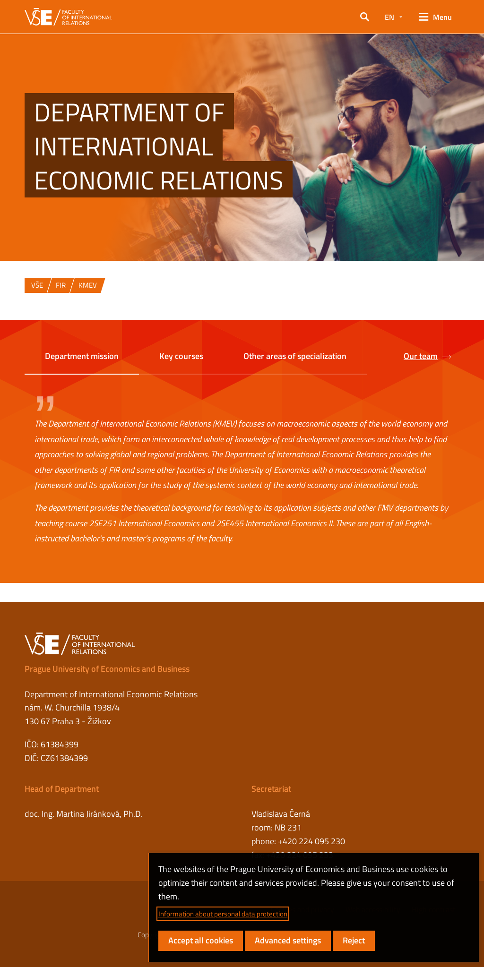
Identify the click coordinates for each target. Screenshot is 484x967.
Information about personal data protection (222, 913)
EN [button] (389, 17)
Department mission (82, 356)
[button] (365, 17)
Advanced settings (288, 940)
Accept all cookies (200, 940)
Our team (427, 357)
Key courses (181, 356)
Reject (354, 940)
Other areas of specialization (294, 356)
